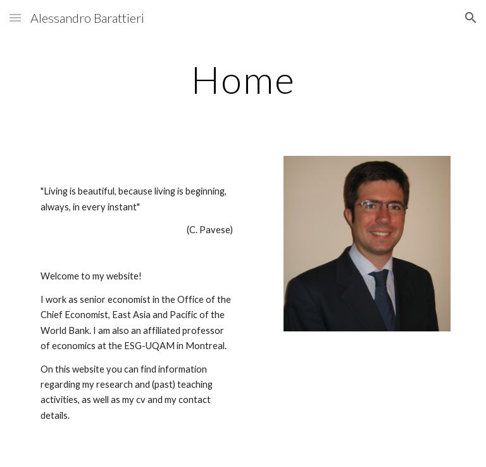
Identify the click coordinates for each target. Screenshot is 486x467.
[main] (242, 79)
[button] (15, 17)
